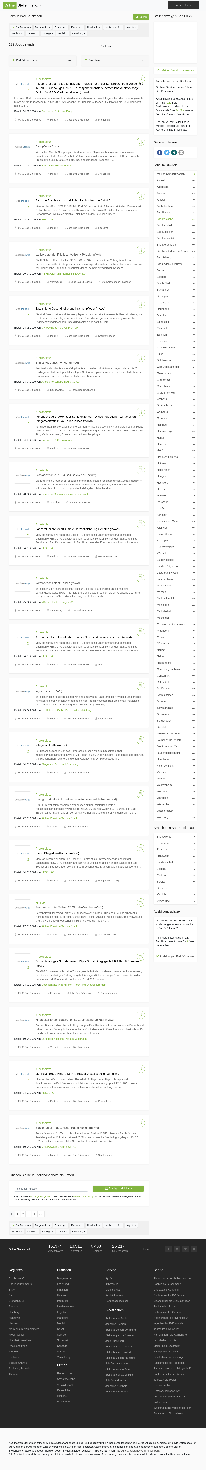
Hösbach (175, 488)
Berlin (12, 1295)
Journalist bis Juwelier (166, 1329)
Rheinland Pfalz (18, 1346)
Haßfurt (175, 450)
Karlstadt (175, 514)
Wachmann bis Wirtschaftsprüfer (172, 1407)
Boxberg (175, 276)
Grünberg (175, 411)
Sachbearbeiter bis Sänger (169, 1374)
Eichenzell (175, 321)
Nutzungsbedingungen (40, 1196)
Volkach (175, 772)
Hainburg (175, 424)
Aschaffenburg (175, 205)
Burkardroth (175, 289)
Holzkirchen (175, 469)
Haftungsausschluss (116, 1301)
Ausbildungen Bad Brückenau (177, 956)
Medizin (17, 33)
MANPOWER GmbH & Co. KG (59, 1146)
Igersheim (175, 501)
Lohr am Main (175, 579)
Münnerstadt (175, 643)
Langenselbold (175, 559)
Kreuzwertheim (175, 546)
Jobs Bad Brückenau (78, 119)
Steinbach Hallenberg (175, 739)
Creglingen (175, 302)
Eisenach (175, 328)
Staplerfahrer (105, 1155)
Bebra (175, 270)
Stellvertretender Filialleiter (116, 281)
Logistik (131, 26)
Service (32, 33)
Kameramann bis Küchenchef (170, 1334)
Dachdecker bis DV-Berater (169, 1295)
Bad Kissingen (175, 231)
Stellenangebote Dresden (120, 1335)
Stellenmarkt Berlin (116, 1318)
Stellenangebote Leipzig (119, 1374)
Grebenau (175, 398)
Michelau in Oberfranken (175, 624)
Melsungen (175, 617)
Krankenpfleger (106, 335)
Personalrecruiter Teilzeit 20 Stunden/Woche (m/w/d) (69, 907)
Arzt (100, 664)
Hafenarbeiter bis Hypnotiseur (171, 1317)
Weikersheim (175, 784)
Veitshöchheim (175, 765)
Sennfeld (175, 726)
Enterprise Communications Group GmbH (65, 494)
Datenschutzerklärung (83, 1196)
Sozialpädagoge (109, 993)
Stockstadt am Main (175, 746)
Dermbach (175, 308)
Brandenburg (16, 1301)
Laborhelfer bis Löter (165, 1340)
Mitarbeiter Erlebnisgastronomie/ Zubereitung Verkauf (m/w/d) (75, 1019)
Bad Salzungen (175, 257)
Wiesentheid (175, 804)
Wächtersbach (175, 810)
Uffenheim (175, 759)
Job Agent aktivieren (118, 1188)
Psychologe (104, 1101)
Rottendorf (175, 681)
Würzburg (175, 817)
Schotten (175, 701)
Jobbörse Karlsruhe (116, 1363)
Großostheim (175, 405)
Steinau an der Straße (175, 733)
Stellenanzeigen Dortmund (120, 1329)
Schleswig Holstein (19, 1368)
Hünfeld (175, 495)
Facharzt (103, 227)
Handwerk (94, 26)
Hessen (13, 1323)
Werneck (175, 791)
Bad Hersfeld (175, 225)
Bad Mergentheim (175, 244)
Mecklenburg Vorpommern (24, 1329)
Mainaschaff (175, 585)
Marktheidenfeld (175, 598)
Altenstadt (175, 186)
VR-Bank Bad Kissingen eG (57, 602)
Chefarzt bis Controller (166, 1289)
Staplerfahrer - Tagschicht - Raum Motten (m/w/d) (67, 1127)
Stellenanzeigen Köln (117, 1369)
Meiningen (175, 604)
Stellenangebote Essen (118, 1346)
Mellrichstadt (175, 611)
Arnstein (175, 199)
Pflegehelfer (104, 119)
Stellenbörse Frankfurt (118, 1352)
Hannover (14, 1317)
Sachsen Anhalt (18, 1362)
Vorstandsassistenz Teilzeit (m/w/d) (58, 583)
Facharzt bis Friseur (165, 1306)
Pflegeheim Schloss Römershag (59, 764)
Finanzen (77, 26)
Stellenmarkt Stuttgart (117, 1391)
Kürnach (175, 553)
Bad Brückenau (21, 27)
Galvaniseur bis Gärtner (167, 1312)
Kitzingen (175, 527)
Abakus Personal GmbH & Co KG (60, 381)
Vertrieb (63, 33)
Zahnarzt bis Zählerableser (169, 1413)
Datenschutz (112, 1289)
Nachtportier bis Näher (166, 1351)
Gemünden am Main (175, 366)
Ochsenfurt (175, 675)
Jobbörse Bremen (115, 1324)
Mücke (175, 636)
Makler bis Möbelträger (167, 1346)
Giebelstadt (175, 379)
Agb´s (108, 1278)
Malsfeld (175, 591)
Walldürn (175, 778)
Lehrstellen (76, 1251)
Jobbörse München (116, 1380)
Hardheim (175, 443)
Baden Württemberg (20, 1284)
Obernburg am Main (175, 669)
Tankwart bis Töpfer (165, 1379)
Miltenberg (175, 630)
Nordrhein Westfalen (20, 1340)
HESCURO (47, 219)
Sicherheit (63, 1340)
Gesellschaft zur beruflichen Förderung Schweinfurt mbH (73, 984)
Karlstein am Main (175, 521)
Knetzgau (175, 540)
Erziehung (60, 26)
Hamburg (14, 1312)
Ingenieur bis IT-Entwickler (169, 1323)
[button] (159, 152)
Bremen (13, 1306)
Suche (141, 16)
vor (41, 1214)
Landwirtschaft (113, 26)
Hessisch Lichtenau (175, 456)
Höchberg (175, 482)
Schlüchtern (175, 688)
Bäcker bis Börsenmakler (168, 1284)
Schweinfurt (175, 714)
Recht (60, 1329)
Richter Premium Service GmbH (59, 818)
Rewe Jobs (63, 1390)
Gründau (175, 418)
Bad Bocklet (175, 212)
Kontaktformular (114, 1295)
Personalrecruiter (107, 934)
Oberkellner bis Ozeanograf (169, 1357)
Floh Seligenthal (175, 347)
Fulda (175, 353)
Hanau (175, 437)
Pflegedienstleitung (108, 880)
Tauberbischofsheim (175, 752)
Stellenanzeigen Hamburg (120, 1357)
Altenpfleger (104, 173)
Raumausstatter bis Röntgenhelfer (173, 1368)
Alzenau (175, 193)
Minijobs (62, 1396)
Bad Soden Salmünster (175, 263)
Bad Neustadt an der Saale (175, 250)
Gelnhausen (175, 360)
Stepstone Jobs (66, 1379)
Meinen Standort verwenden (175, 70)
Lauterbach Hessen (175, 572)
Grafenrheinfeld (175, 392)
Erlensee (175, 341)
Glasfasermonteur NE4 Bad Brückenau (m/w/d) (66, 475)
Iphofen (175, 508)
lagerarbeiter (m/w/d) (49, 691)
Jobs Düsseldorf (114, 1341)
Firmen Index (64, 1373)
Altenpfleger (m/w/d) (48, 146)
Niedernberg (175, 662)
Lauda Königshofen (175, 566)
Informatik (62, 1301)
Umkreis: (106, 46)
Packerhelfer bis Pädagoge (169, 1362)
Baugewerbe (42, 26)
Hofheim (175, 463)
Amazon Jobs (65, 1384)
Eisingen (175, 334)
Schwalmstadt (175, 707)
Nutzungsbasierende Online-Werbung (138, 1450)
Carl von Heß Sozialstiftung (57, 111)
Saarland (14, 1351)
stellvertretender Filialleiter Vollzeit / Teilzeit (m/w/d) (68, 254)
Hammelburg (175, 431)
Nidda (175, 656)
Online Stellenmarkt (20, 1249)
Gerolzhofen (175, 373)
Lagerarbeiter (105, 718)
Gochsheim (175, 386)
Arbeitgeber (63, 1401)
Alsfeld (175, 180)
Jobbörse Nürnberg (116, 1386)
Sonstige (47, 33)
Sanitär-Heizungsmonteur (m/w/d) (57, 362)
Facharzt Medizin (107, 556)
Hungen (175, 476)
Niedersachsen (17, 1334)
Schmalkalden (175, 694)
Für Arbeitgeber (183, 5)
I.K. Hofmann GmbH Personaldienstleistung (66, 710)
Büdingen (175, 296)
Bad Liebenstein (175, 238)
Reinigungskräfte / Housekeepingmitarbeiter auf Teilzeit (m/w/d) (76, 799)
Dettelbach (175, 315)
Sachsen (14, 1357)
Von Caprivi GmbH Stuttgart (57, 165)
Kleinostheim (175, 534)
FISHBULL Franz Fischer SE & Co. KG (63, 273)
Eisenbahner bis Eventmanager (172, 1301)
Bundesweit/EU (17, 1278)
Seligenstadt (175, 720)
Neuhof (175, 649)
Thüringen (14, 1374)
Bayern (13, 1289)
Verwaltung (79, 33)
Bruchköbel (175, 283)
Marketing (62, 1317)
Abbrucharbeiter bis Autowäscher (173, 1278)
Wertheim (175, 797)
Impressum (111, 1284)
